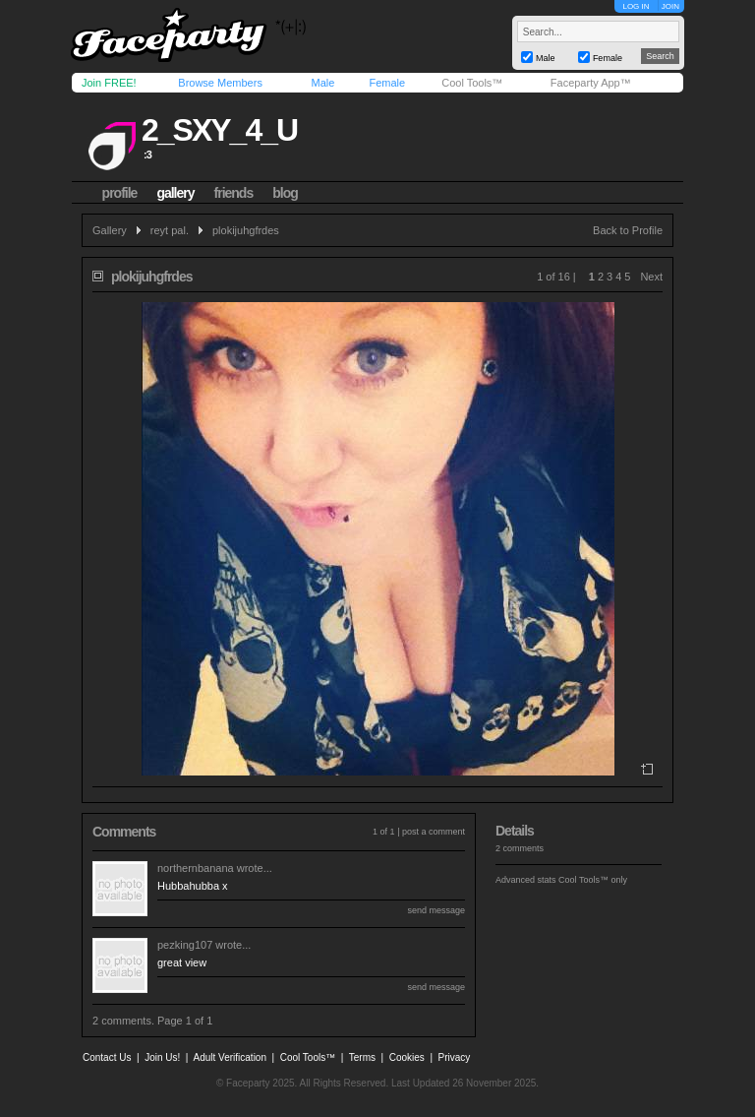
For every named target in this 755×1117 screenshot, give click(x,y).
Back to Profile (628, 230)
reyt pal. (169, 230)
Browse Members (220, 83)
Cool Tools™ (471, 83)
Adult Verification (229, 1057)
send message (436, 910)
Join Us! (162, 1057)
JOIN (670, 6)
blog (285, 193)
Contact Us (107, 1057)
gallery (175, 193)
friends (234, 193)
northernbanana (195, 868)
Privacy (454, 1057)
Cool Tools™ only (592, 880)
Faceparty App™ (591, 83)
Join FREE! (109, 83)
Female (387, 83)
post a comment (433, 832)
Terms (362, 1057)
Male (322, 83)
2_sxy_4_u (219, 130)
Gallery (109, 230)
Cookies (407, 1057)
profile (120, 193)
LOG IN (635, 6)
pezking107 (184, 945)
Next (651, 276)
